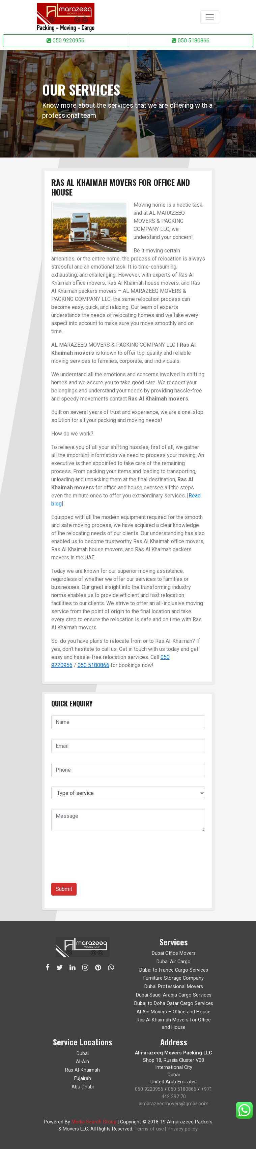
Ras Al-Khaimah (82, 1070)
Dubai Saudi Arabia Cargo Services (173, 995)
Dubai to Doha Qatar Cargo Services (173, 1003)
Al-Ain (82, 1062)
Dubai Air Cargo (174, 962)
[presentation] (102, 859)
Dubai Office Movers (174, 953)
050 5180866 (190, 40)
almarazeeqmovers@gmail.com (173, 1104)
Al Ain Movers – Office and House (173, 1012)
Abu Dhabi (83, 1087)
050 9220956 (65, 40)
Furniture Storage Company (173, 978)
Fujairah (82, 1078)
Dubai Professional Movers (173, 986)
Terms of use (149, 1129)
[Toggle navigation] (209, 17)
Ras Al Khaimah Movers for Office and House (174, 1023)
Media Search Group (94, 1122)
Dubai (83, 1053)
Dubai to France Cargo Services (173, 970)
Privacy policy (183, 1129)
